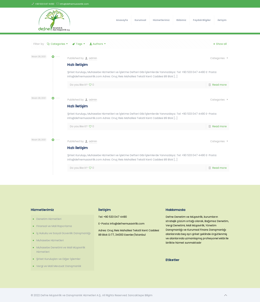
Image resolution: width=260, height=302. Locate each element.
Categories (57, 44)
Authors (98, 44)
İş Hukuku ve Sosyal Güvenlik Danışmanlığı (63, 233)
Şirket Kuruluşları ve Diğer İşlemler (58, 259)
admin (93, 58)
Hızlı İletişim (77, 64)
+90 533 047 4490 (44, 3)
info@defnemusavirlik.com (74, 3)
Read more (219, 85)
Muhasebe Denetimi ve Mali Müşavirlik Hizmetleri (60, 250)
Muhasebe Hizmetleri (50, 240)
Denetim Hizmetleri (48, 219)
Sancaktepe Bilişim (140, 295)
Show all (219, 44)
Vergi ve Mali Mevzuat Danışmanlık (58, 266)
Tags (79, 44)
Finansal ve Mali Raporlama (54, 226)
